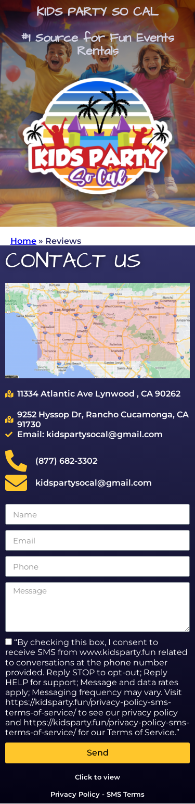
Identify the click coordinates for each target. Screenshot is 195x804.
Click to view (97, 777)
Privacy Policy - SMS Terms (97, 794)
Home (23, 241)
